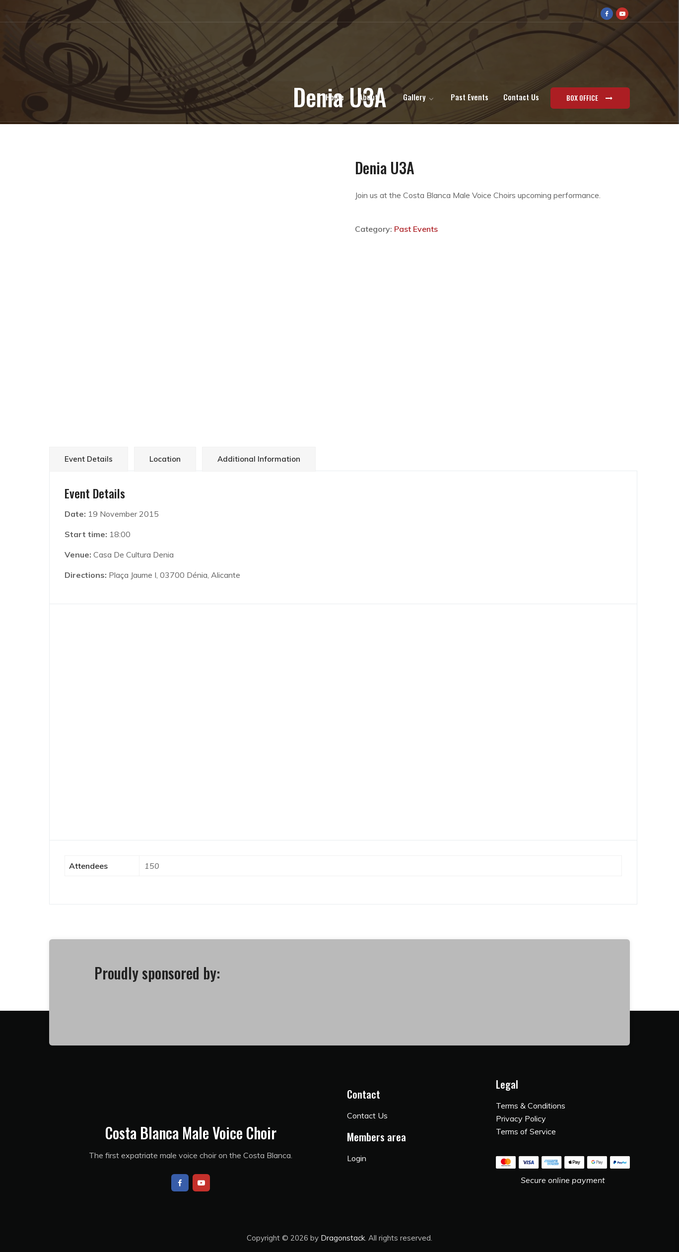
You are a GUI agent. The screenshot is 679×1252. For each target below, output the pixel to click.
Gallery (414, 96)
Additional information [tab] (258, 459)
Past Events (469, 96)
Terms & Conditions (530, 1106)
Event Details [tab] (89, 459)
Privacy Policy (521, 1118)
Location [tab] (165, 459)
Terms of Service (526, 1131)
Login (356, 1158)
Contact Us (521, 96)
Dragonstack (343, 1238)
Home (335, 96)
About (368, 96)
